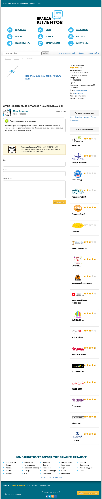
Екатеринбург (66, 462)
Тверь (63, 471)
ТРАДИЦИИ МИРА (84, 159)
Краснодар (65, 465)
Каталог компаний (67, 53)
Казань (8, 465)
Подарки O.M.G (84, 210)
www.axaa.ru (78, 93)
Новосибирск (48, 468)
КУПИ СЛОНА (84, 316)
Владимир (28, 462)
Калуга (45, 465)
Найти (45, 53)
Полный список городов (51, 477)
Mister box (84, 420)
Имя (5, 160)
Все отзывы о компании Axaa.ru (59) (43, 77)
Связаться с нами (13, 494)
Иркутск (83, 462)
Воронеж (46, 462)
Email (5, 169)
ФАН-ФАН (84, 142)
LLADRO (84, 437)
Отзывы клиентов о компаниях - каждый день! (22, 3)
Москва (87, 117)
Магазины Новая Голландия (84, 298)
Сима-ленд (84, 176)
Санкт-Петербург (76, 117)
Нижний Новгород (31, 468)
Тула (82, 471)
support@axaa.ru (80, 90)
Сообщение (7, 179)
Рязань (8, 471)
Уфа (25, 473)
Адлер (93, 117)
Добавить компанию (88, 493)
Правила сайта (92, 53)
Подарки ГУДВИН (84, 193)
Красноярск (84, 465)
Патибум (84, 228)
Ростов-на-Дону (86, 468)
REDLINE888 (84, 385)
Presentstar (84, 402)
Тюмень (8, 473)
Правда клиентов (17, 485)
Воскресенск (74, 120)
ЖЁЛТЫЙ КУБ (84, 368)
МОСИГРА (84, 262)
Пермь (63, 468)
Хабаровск (47, 473)
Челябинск (65, 473)
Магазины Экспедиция (84, 279)
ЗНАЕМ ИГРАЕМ (84, 351)
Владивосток (10, 462)
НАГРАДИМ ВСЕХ (84, 245)
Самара (27, 471)
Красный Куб (84, 334)
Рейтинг (80, 53)
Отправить (59, 202)
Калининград (29, 465)
